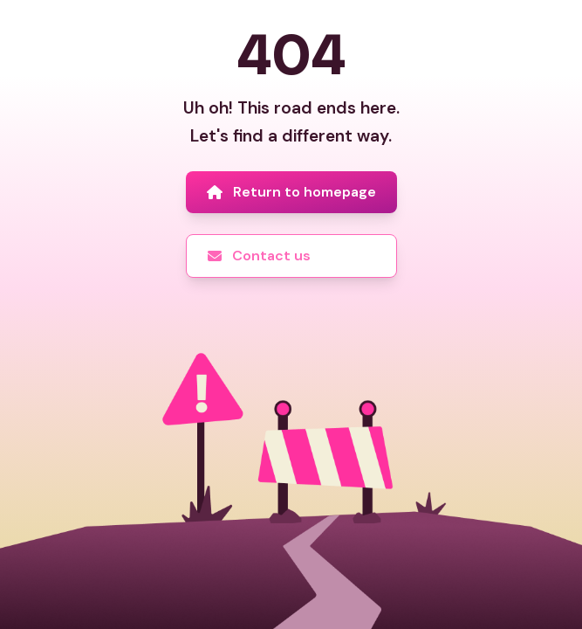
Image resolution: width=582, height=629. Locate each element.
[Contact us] (291, 256)
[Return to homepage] (291, 192)
